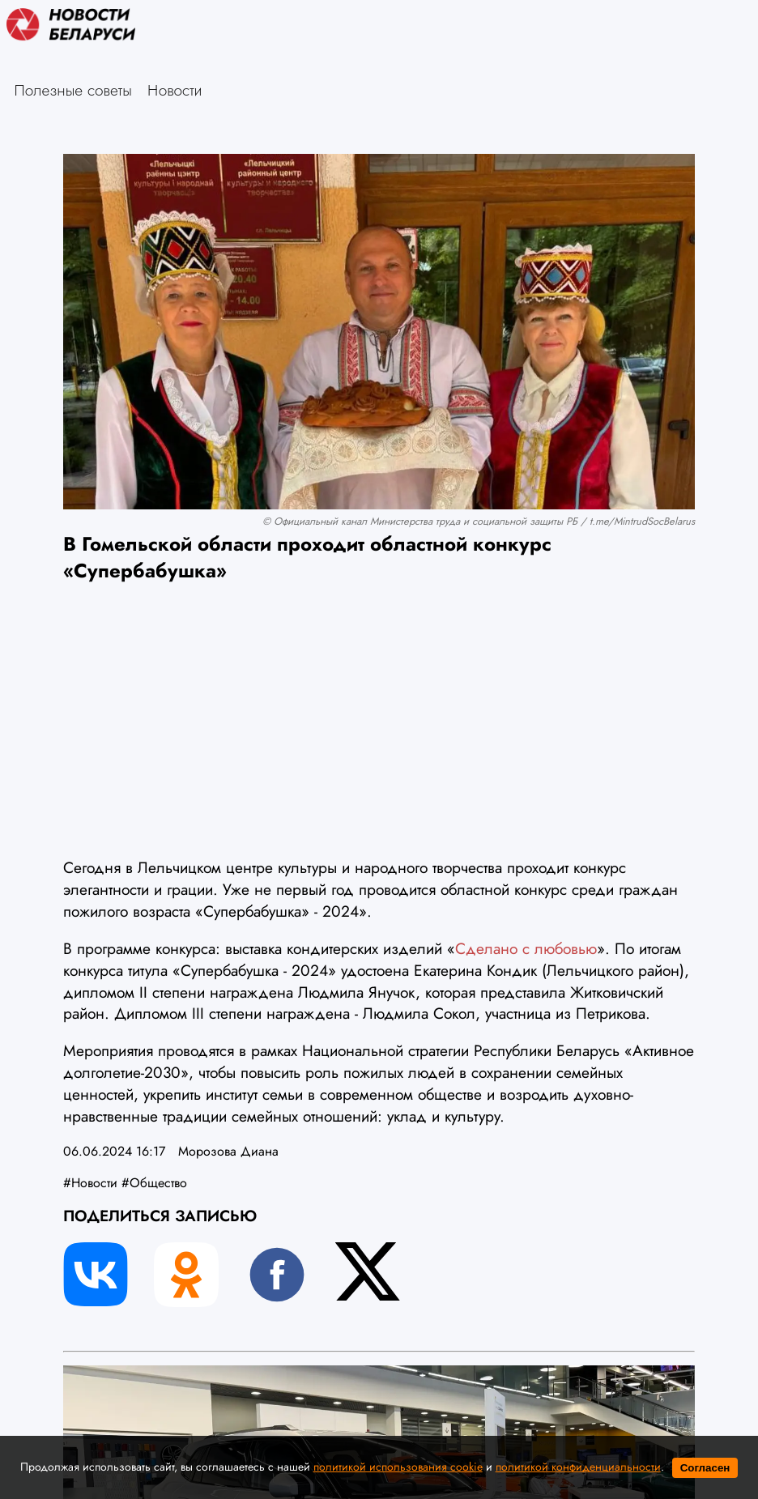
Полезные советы (73, 90)
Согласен (705, 1468)
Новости (174, 90)
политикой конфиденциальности (578, 1467)
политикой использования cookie (398, 1467)
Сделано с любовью (526, 948)
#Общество (154, 1182)
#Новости (90, 1182)
